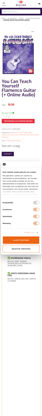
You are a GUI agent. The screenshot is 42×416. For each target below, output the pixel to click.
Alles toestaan (21, 240)
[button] (4, 4)
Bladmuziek (12, 18)
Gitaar (21, 18)
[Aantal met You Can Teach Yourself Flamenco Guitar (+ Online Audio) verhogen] (9, 116)
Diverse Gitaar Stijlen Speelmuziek (16, 20)
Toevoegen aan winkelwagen (18, 121)
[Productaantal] (6, 116)
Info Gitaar (5, 137)
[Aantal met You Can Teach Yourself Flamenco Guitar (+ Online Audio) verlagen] (3, 116)
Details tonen (29, 232)
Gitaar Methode (20, 135)
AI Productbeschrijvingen (13, 141)
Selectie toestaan (21, 249)
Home (4, 18)
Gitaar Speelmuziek (33, 18)
